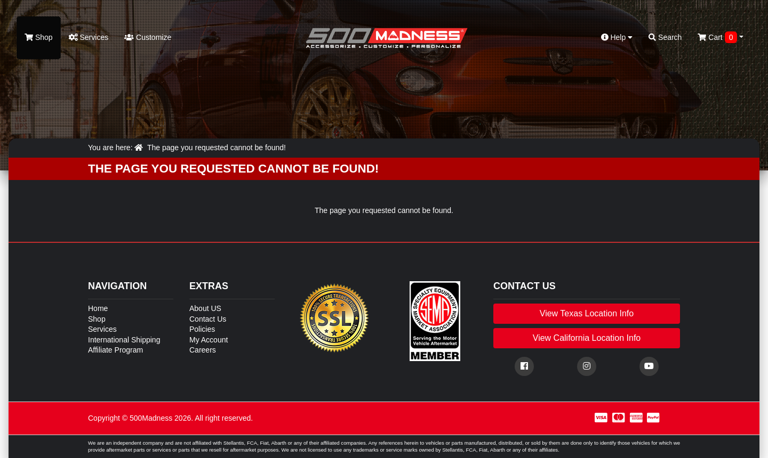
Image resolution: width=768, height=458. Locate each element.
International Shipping (124, 340)
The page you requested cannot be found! (216, 147)
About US (205, 308)
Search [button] (665, 37)
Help (617, 37)
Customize (147, 37)
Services (89, 37)
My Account (208, 340)
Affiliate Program (115, 350)
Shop (39, 37)
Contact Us (207, 319)
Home (98, 308)
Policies (202, 329)
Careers (202, 350)
